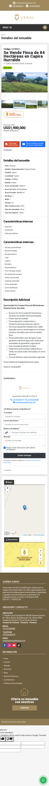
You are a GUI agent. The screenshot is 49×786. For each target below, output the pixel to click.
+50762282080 (34, 6)
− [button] (7, 492)
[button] (45, 67)
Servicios (7, 669)
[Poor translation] (9, 739)
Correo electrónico (11, 421)
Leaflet (25, 535)
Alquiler (7, 666)
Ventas (7, 662)
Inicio (3, 35)
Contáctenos (9, 680)
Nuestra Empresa (11, 676)
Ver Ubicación (23, 557)
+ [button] (7, 488)
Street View (14, 114)
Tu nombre (8, 413)
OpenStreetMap (39, 535)
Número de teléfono (12, 429)
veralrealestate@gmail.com (25, 402)
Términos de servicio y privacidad (13, 722)
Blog (6, 673)
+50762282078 (17, 6)
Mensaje (7, 437)
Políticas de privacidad (13, 683)
